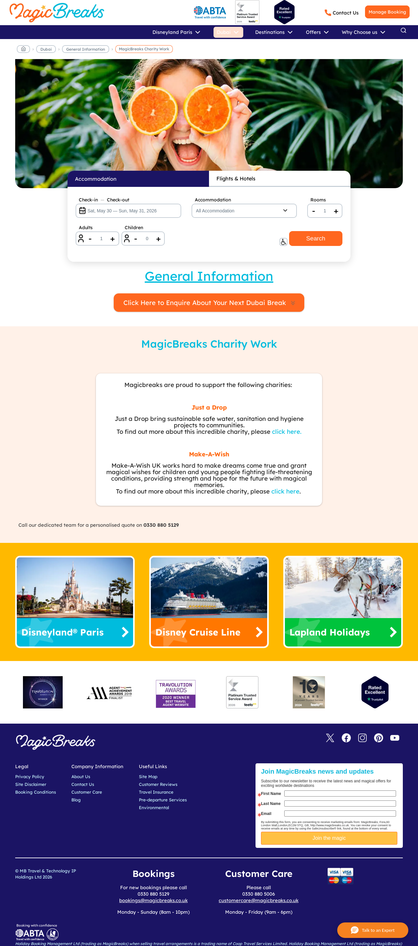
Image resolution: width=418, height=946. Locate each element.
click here (285, 491)
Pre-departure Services (163, 799)
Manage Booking (387, 12)
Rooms (318, 200)
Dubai (46, 49)
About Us (80, 776)
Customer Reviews (158, 784)
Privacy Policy (29, 776)
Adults (86, 227)
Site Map (148, 776)
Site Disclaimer (30, 784)
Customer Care (86, 792)
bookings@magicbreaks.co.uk (153, 900)
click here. (286, 431)
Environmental (154, 807)
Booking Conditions (35, 792)
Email (266, 814)
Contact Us (346, 13)
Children (134, 227)
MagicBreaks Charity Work (144, 48)
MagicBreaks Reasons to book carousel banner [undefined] (209, 127)
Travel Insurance (156, 792)
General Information (85, 49)
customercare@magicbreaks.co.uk (258, 900)
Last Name (271, 804)
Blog (76, 799)
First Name (271, 794)
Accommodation (213, 200)
